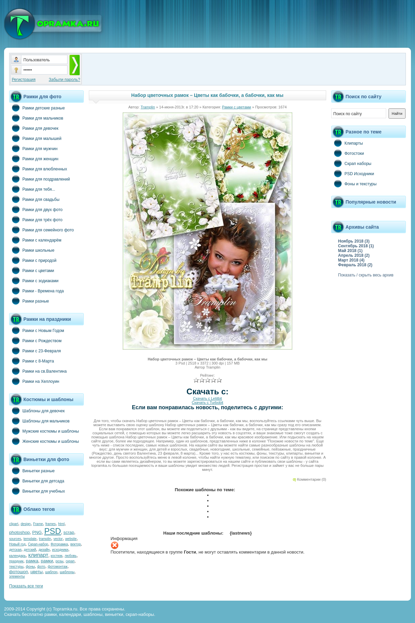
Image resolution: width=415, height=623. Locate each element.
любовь (71, 556)
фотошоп (18, 571)
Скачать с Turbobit (207, 402)
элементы (17, 576)
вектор (76, 544)
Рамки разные (29, 301)
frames (50, 524)
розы (59, 561)
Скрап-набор (38, 544)
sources (15, 539)
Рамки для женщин (33, 158)
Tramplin (148, 107)
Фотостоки (347, 153)
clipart (13, 524)
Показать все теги (26, 586)
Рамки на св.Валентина (38, 371)
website (71, 539)
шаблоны (67, 572)
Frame (38, 524)
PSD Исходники (352, 173)
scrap (68, 532)
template (29, 539)
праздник (16, 561)
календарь (17, 556)
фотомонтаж (57, 566)
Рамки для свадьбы (34, 199)
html (61, 524)
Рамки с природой (33, 260)
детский (30, 550)
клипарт (38, 555)
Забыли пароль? (64, 79)
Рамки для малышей (35, 138)
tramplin (45, 539)
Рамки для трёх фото (35, 219)
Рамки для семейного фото (41, 230)
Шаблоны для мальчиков (39, 421)
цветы (37, 571)
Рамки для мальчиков (36, 118)
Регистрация (24, 79)
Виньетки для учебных (37, 491)
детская (15, 550)
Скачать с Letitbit (207, 398)
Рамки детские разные (37, 108)
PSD (52, 531)
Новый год (17, 544)
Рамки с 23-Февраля (35, 351)
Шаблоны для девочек (37, 411)
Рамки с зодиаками (33, 280)
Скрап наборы (351, 163)
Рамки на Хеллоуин (34, 381)
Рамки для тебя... (32, 189)
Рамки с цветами (31, 270)
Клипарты (347, 143)
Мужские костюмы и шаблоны (44, 431)
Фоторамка (59, 544)
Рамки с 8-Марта (31, 361)
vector (58, 539)
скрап (70, 561)
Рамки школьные (31, 250)
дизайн (44, 550)
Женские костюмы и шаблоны (44, 441)
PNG (37, 532)
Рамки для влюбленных (38, 169)
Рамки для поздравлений (39, 179)
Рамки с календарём (35, 240)
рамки (47, 560)
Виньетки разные (32, 470)
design (26, 524)
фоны (30, 566)
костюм (56, 556)
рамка (32, 560)
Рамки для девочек (33, 128)
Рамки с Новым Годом (36, 330)
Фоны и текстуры (354, 184)
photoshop (19, 532)
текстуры (16, 566)
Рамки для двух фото (35, 209)
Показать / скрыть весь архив (365, 275)
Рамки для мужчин (33, 148)
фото (41, 566)
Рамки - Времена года (36, 291)
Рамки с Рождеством (35, 340)
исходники (60, 550)
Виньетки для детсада (36, 481)
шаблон (51, 572)
